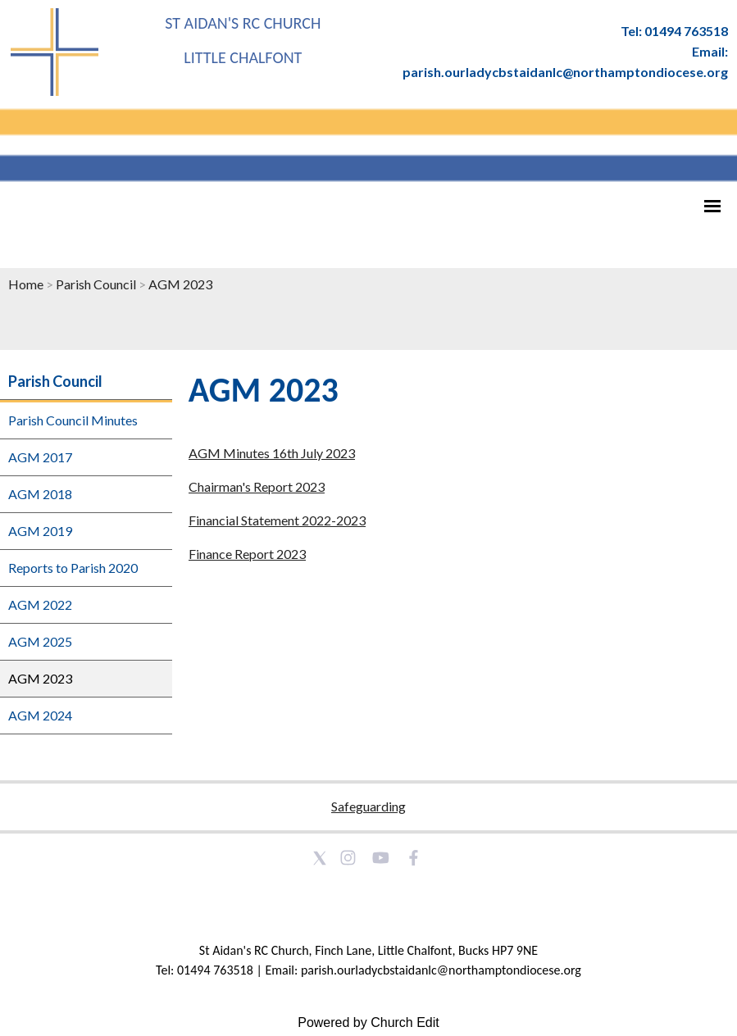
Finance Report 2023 (247, 553)
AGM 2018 (40, 494)
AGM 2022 (40, 604)
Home (25, 284)
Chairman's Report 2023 (257, 486)
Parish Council (96, 284)
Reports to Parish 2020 (73, 567)
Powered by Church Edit (368, 1022)
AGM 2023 (180, 284)
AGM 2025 (40, 641)
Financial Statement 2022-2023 (277, 520)
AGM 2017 (40, 457)
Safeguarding (368, 806)
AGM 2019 (40, 530)
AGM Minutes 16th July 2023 (272, 453)
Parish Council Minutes (73, 420)
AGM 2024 (40, 715)
